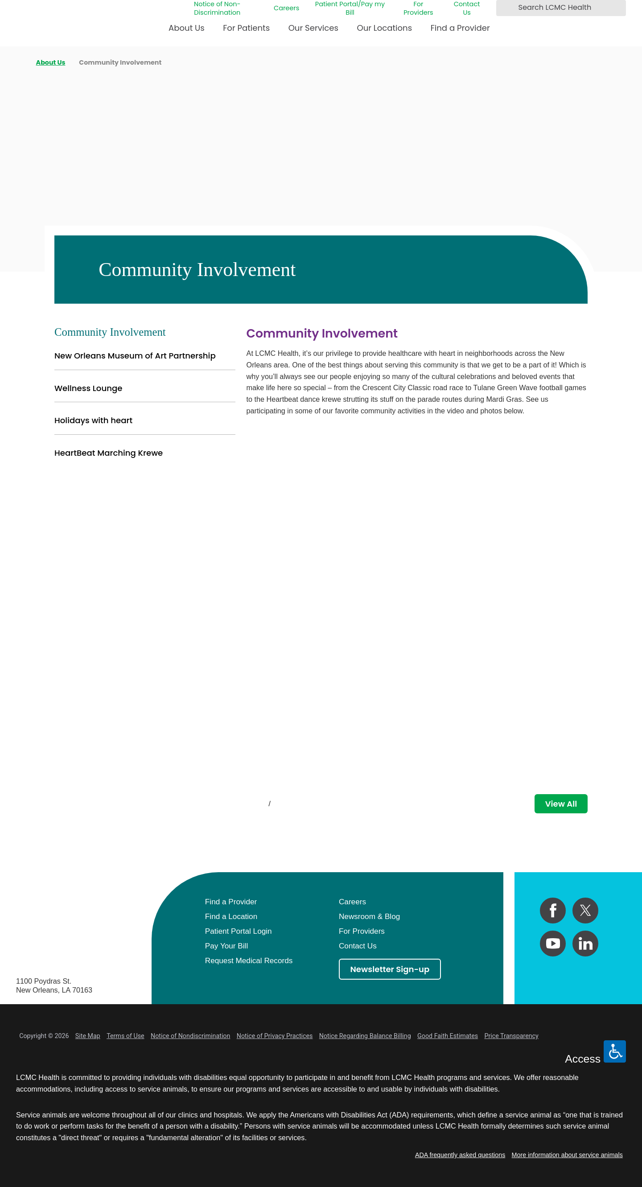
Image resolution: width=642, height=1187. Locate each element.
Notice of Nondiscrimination (190, 1035)
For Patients (246, 27)
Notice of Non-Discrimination (217, 8)
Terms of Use (125, 1035)
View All (561, 803)
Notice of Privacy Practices (275, 1035)
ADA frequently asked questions (460, 1154)
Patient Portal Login (238, 931)
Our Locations (384, 27)
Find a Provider (460, 27)
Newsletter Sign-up (390, 969)
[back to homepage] (19, 62)
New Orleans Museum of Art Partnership (135, 355)
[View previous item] (250, 804)
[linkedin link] (585, 943)
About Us (187, 27)
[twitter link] (585, 910)
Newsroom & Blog (369, 916)
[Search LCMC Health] (505, 8)
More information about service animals (567, 1154)
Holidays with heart (93, 420)
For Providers (418, 8)
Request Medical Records (248, 960)
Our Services (313, 27)
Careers (286, 8)
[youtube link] (553, 943)
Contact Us (467, 8)
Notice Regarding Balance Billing (365, 1035)
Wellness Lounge (88, 388)
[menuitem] (187, 31)
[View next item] (289, 804)
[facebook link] (553, 910)
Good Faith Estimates (447, 1035)
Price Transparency (511, 1035)
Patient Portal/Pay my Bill (350, 8)
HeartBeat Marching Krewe (108, 452)
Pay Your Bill (226, 945)
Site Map (87, 1035)
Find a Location (231, 916)
